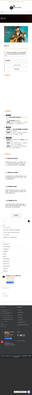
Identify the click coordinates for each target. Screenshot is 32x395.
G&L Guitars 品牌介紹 (6, 227)
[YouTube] (5, 296)
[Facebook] (3, 296)
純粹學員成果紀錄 (6, 261)
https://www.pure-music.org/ (7, 317)
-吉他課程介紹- (20, 314)
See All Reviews (8, 348)
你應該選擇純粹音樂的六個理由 (23, 324)
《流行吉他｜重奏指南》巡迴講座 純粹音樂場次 (11, 232)
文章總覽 (4, 253)
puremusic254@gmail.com (7, 315)
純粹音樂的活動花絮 (6, 266)
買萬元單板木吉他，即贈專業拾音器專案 (10, 237)
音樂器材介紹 (5, 268)
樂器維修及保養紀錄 (6, 258)
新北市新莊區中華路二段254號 (7, 319)
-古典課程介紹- (20, 317)
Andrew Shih (7, 340)
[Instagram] (7, 296)
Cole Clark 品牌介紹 (6, 234)
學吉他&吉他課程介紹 (21, 322)
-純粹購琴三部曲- (21, 312)
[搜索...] (15, 221)
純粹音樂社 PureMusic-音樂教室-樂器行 (13, 275)
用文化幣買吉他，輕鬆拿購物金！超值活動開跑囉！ (12, 230)
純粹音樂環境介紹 (6, 263)
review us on (10, 282)
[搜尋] (29, 221)
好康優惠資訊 (5, 251)
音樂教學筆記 (5, 271)
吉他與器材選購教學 (6, 246)
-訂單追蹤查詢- (20, 319)
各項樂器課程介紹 (6, 244)
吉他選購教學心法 (6, 249)
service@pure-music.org (20, 1)
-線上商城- (19, 309)
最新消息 (4, 256)
